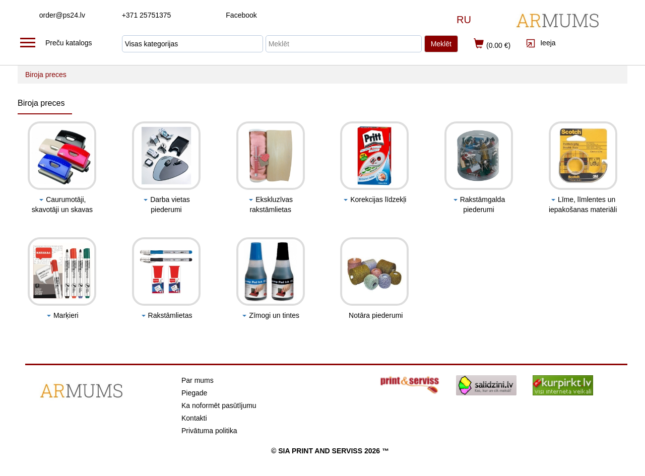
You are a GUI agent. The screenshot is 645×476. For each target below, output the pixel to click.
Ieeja (540, 43)
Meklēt (441, 44)
